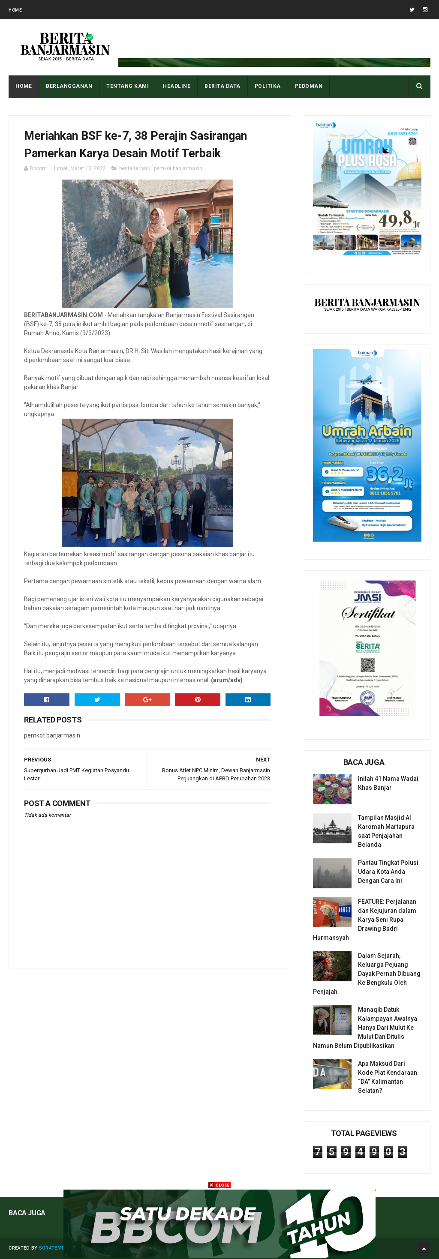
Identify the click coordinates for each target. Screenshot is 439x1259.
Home (15, 10)
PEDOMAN (309, 86)
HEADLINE (176, 86)
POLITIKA (268, 86)
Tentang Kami (127, 86)
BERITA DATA (222, 86)
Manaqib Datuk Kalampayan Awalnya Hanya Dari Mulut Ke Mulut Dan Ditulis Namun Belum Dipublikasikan (365, 1027)
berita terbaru (134, 168)
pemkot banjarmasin (178, 168)
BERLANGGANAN (69, 86)
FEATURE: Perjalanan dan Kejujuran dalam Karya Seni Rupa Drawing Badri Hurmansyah (364, 919)
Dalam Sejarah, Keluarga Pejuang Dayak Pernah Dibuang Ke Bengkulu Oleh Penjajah (367, 973)
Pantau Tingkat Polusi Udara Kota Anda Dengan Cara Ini (388, 871)
